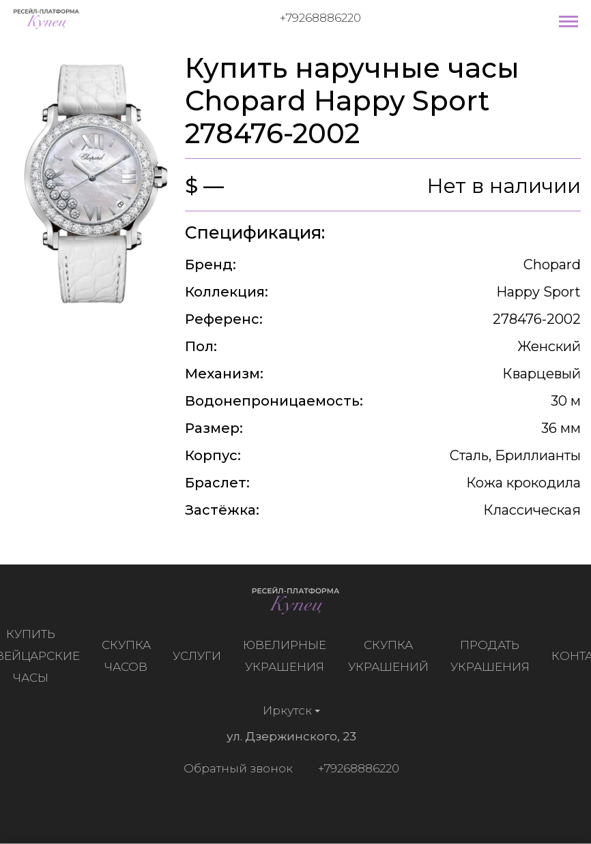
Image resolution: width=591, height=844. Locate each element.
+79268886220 (320, 18)
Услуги (199, 656)
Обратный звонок (236, 768)
